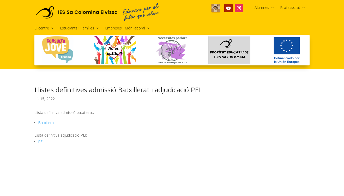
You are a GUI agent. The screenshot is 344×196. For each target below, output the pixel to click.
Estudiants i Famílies (77, 28)
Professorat (290, 8)
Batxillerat (46, 122)
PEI (41, 141)
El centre (41, 28)
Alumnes (262, 8)
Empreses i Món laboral (125, 28)
